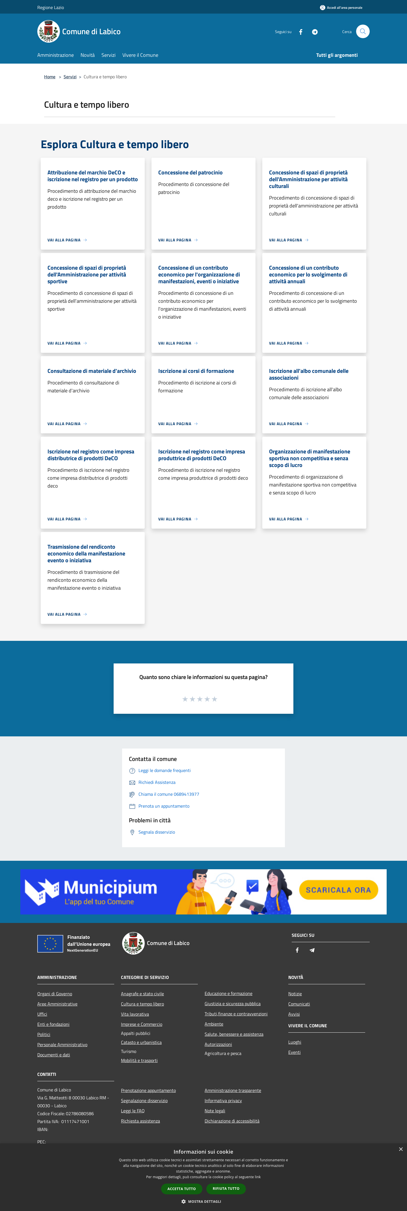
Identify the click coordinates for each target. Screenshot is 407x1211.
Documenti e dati (53, 1054)
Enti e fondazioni (53, 1024)
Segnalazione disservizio (144, 1100)
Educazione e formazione (228, 993)
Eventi (294, 1052)
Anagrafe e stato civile (142, 993)
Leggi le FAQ (133, 1110)
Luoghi (294, 1042)
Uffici (42, 1014)
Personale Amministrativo (62, 1044)
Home (49, 76)
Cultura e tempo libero (142, 1003)
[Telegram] (312, 31)
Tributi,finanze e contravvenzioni (236, 1013)
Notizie (295, 993)
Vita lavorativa (135, 1014)
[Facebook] (298, 31)
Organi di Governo (54, 993)
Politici (43, 1034)
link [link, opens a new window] (258, 1177)
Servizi (70, 76)
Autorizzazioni (218, 1044)
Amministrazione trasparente (233, 1090)
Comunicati (299, 1003)
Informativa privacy (223, 1100)
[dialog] (203, 1177)
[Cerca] (363, 31)
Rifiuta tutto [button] (226, 1188)
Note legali (215, 1110)
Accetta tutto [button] (182, 1188)
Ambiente (214, 1023)
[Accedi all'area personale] (341, 7)
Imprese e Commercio (141, 1024)
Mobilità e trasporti (139, 1060)
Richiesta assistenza (140, 1120)
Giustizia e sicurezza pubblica (233, 1003)
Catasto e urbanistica (141, 1042)
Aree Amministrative (57, 1003)
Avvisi (294, 1014)
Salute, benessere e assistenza (234, 1034)
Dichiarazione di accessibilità (232, 1120)
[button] (203, 1201)
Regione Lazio (50, 7)
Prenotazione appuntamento (148, 1090)
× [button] (401, 1149)
